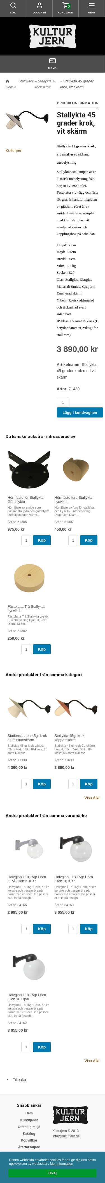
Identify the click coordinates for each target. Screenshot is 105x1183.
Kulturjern (14, 150)
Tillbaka (16, 1079)
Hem (9, 87)
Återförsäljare (29, 1147)
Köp (42, 540)
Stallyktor (25, 81)
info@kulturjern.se (66, 1136)
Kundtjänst (29, 1120)
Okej (52, 1173)
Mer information (61, 1164)
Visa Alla (92, 797)
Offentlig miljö (29, 1127)
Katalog (29, 1134)
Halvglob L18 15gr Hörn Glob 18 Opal (27, 997)
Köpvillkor (29, 1140)
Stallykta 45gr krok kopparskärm (70, 738)
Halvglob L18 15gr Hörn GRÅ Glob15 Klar (27, 879)
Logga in (39, 12)
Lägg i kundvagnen (80, 412)
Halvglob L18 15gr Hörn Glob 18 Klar (74, 879)
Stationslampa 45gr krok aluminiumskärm (27, 738)
